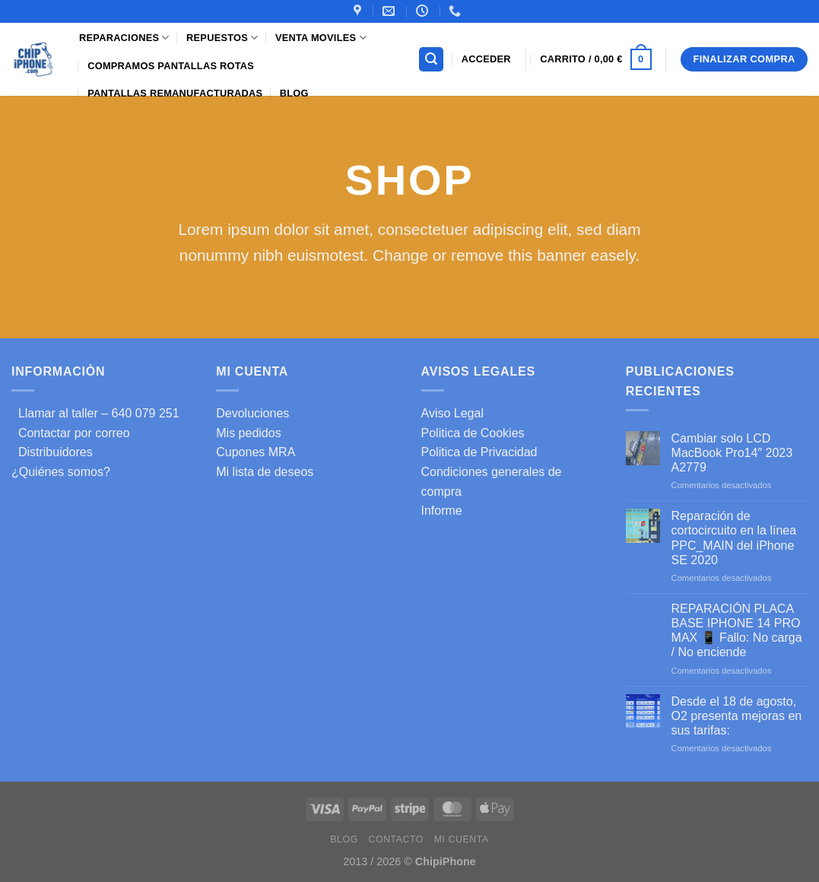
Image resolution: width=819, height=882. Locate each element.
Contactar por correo (70, 433)
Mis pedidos (248, 433)
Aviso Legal (452, 413)
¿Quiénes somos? (60, 471)
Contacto (396, 839)
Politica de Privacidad (479, 452)
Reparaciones (124, 37)
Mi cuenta (461, 839)
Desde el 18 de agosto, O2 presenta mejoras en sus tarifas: (736, 716)
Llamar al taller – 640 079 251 (95, 413)
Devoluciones (252, 413)
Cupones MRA (255, 452)
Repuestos (222, 37)
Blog (294, 93)
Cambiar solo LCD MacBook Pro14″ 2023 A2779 (732, 453)
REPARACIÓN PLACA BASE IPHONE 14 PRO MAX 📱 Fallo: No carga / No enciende (736, 630)
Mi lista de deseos (264, 471)
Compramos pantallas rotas (170, 65)
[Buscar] (431, 59)
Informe (441, 510)
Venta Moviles (321, 37)
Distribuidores (52, 452)
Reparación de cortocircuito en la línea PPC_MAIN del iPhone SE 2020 (734, 537)
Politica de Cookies (473, 433)
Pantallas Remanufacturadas (174, 93)
